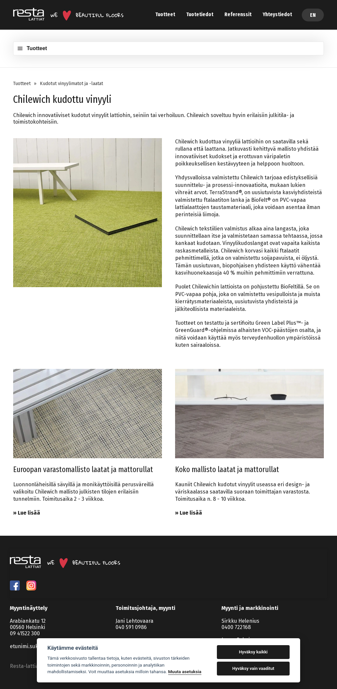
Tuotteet (165, 14)
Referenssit (237, 14)
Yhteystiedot (277, 14)
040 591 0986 (131, 627)
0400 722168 (236, 627)
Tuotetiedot (199, 14)
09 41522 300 (25, 633)
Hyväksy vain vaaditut (253, 668)
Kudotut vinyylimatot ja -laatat (71, 83)
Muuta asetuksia (184, 671)
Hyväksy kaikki (253, 651)
